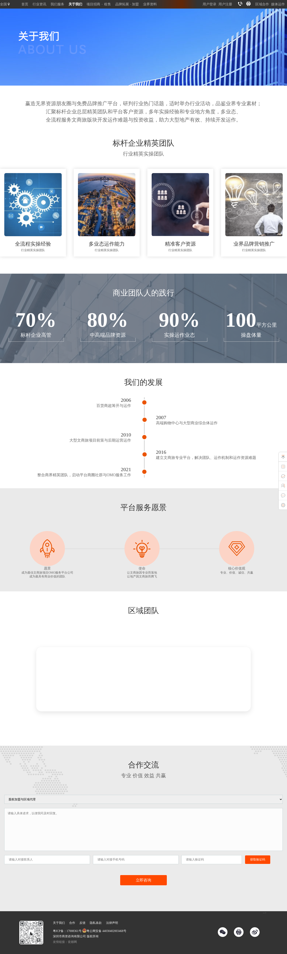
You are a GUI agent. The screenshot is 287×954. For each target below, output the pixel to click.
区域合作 (262, 4)
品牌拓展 (122, 4)
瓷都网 (72, 942)
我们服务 (57, 4)
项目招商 (93, 4)
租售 (107, 4)
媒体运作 (278, 4)
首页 (24, 4)
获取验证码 (257, 859)
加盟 (135, 4)
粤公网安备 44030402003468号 (104, 931)
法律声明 (112, 922)
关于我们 (75, 4)
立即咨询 (143, 880)
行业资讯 (39, 4)
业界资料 (150, 4)
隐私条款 (96, 922)
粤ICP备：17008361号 (67, 931)
